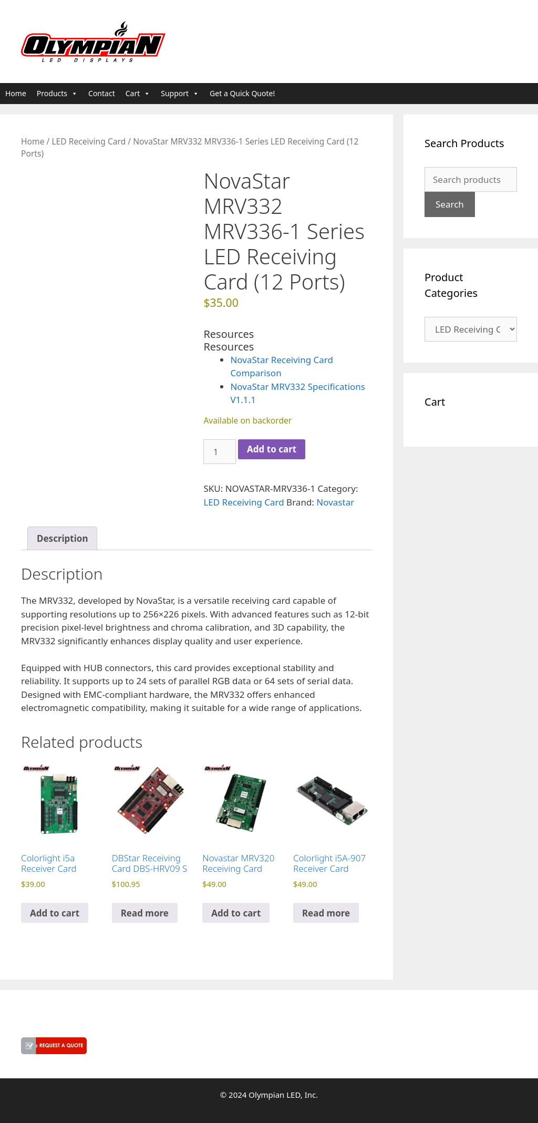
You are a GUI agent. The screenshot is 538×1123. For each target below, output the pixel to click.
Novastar (335, 502)
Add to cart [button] (54, 913)
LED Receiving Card (88, 141)
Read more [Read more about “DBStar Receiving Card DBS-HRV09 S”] (145, 913)
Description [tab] (62, 538)
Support (180, 93)
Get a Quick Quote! (242, 93)
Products (57, 93)
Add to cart (271, 449)
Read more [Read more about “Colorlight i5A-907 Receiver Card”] (326, 913)
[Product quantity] (219, 452)
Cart (138, 93)
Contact (101, 93)
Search (450, 204)
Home (15, 93)
